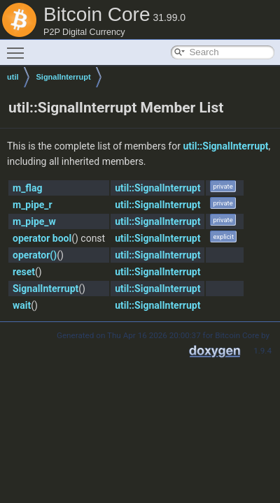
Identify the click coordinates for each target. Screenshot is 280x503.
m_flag (27, 188)
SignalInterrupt (63, 77)
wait (22, 305)
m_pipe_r (32, 204)
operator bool (42, 238)
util (13, 77)
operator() (35, 255)
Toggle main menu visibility (19, 47)
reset (24, 271)
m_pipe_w (34, 221)
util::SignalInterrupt (225, 146)
